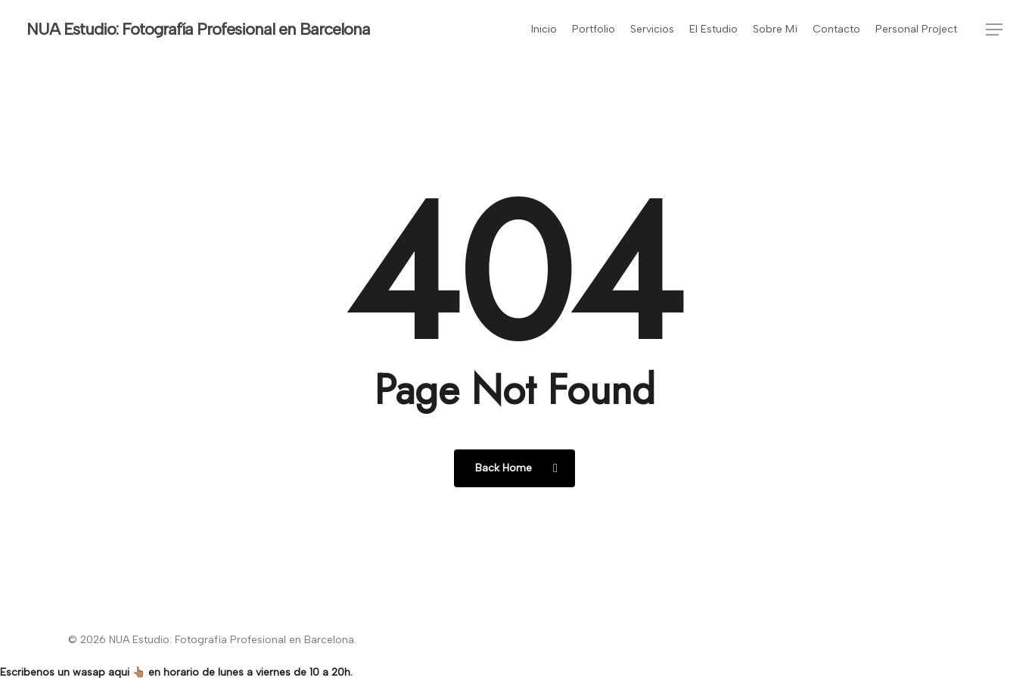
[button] (994, 30)
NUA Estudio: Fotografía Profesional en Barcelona (198, 29)
